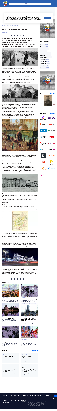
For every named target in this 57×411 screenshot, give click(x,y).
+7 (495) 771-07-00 (7, 400)
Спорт (42, 395)
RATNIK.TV (4, 25)
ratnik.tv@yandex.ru (5, 402)
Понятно (47, 18)
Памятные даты (12, 395)
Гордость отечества (23, 395)
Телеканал (48, 395)
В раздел (34, 350)
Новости (4, 395)
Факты (8, 25)
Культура (36, 395)
